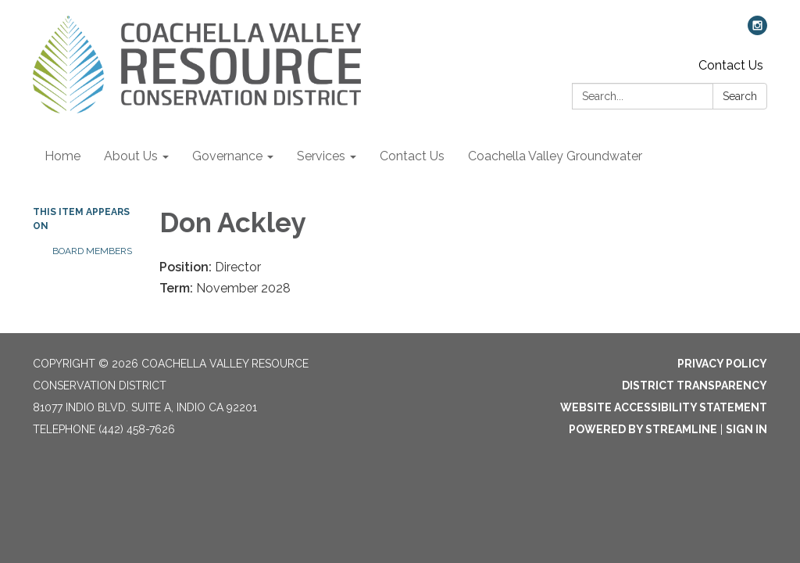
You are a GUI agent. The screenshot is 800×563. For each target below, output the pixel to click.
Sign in (746, 429)
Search (740, 96)
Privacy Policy (722, 363)
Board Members (92, 251)
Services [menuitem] (321, 156)
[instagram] (757, 30)
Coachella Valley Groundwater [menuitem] (555, 156)
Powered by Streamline (643, 429)
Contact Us (730, 65)
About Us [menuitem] (131, 156)
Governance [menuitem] (227, 156)
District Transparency (694, 385)
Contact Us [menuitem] (412, 156)
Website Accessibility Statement (663, 407)
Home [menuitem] (62, 156)
